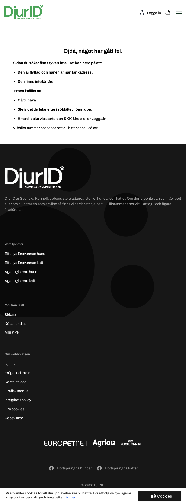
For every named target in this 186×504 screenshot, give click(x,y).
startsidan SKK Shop (64, 119)
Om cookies (14, 409)
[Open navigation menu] (179, 12)
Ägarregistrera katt (20, 281)
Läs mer (69, 497)
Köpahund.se (16, 324)
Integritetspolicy (18, 400)
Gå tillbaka (27, 100)
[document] (93, 496)
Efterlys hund (25, 254)
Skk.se (10, 315)
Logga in (153, 13)
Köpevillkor (14, 418)
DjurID (10, 364)
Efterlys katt (24, 263)
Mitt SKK (12, 333)
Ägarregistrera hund (21, 272)
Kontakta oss (15, 382)
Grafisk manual (17, 391)
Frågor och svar (17, 373)
